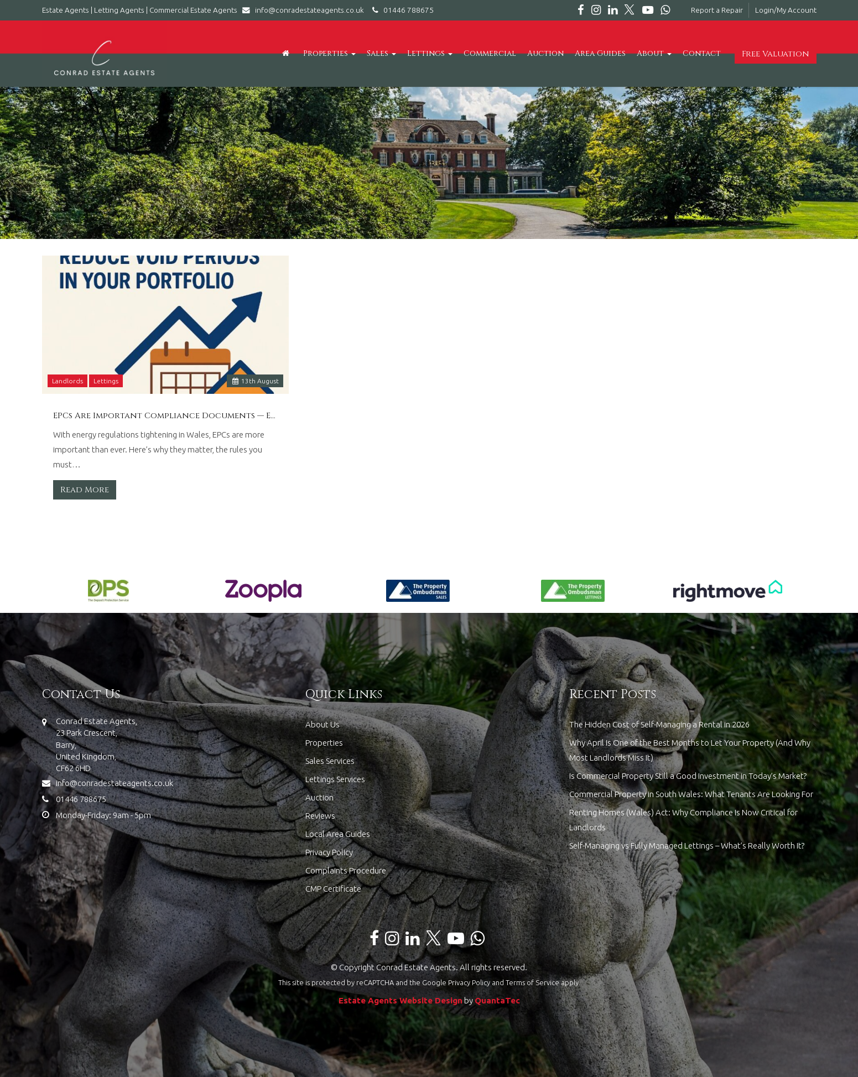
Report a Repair (717, 10)
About (654, 53)
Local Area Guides (337, 834)
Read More (84, 490)
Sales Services (330, 761)
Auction (545, 53)
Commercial (490, 53)
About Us (322, 724)
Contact (702, 53)
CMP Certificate (333, 888)
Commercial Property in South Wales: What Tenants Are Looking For (691, 794)
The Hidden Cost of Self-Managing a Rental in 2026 (659, 724)
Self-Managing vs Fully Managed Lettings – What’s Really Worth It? (686, 845)
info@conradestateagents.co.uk (305, 10)
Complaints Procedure (345, 870)
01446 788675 (401, 10)
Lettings (430, 53)
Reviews (320, 815)
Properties (329, 53)
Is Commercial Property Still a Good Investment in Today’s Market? (688, 776)
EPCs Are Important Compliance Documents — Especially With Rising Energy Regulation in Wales (165, 416)
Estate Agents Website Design (400, 1000)
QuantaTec (497, 1000)
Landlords (67, 380)
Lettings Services (335, 779)
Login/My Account (786, 10)
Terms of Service (532, 982)
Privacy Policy (329, 852)
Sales (381, 53)
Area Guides (600, 53)
